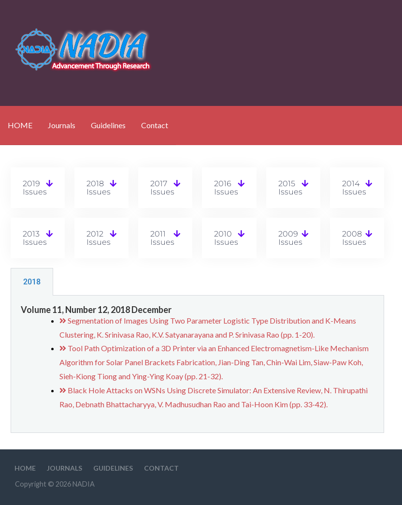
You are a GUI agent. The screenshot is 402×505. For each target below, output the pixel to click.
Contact (154, 125)
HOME (20, 125)
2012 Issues (98, 238)
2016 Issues (226, 187)
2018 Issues (98, 187)
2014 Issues (354, 187)
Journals (61, 125)
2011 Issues (162, 238)
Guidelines (108, 125)
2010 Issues (226, 238)
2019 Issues (35, 187)
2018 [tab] (32, 281)
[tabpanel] (198, 364)
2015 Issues (290, 187)
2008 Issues (354, 238)
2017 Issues (162, 187)
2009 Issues (290, 238)
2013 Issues (35, 238)
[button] (38, 187)
